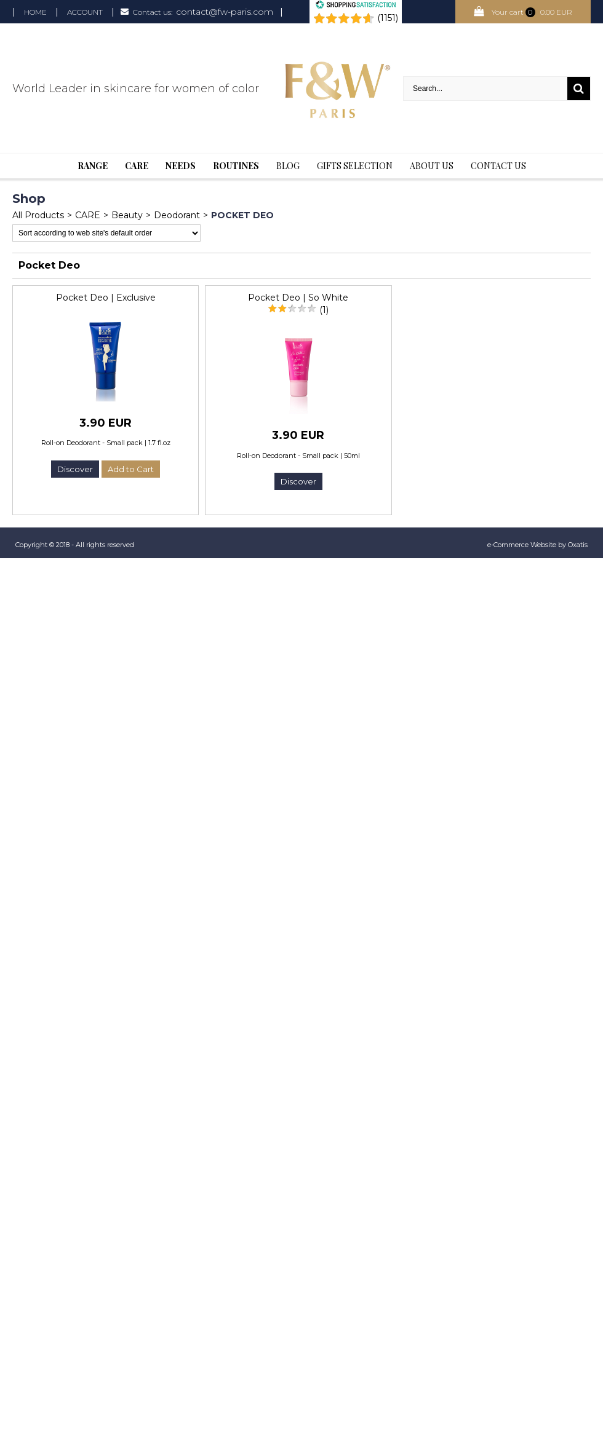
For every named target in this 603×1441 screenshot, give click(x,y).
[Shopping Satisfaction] (356, 6)
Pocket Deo (242, 215)
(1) (324, 309)
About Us (431, 166)
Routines (236, 166)
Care (136, 166)
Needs (181, 166)
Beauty (127, 215)
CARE (87, 215)
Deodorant (177, 215)
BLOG (288, 166)
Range (93, 166)
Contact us (498, 166)
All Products (38, 215)
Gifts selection (355, 166)
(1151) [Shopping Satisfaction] (387, 17)
